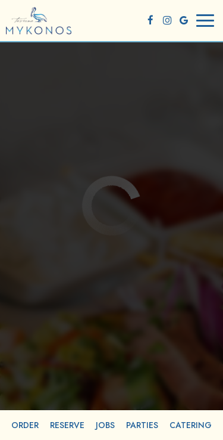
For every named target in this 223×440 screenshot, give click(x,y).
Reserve (67, 425)
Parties (142, 425)
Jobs (105, 425)
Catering (190, 425)
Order (25, 425)
